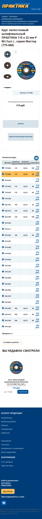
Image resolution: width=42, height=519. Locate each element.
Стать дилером (7, 462)
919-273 (8, 272)
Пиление (4, 425)
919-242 (8, 326)
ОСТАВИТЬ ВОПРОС (11, 342)
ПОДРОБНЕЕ (22, 392)
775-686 (8, 174)
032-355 (8, 205)
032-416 (8, 314)
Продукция (13, 16)
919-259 (8, 266)
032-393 (8, 320)
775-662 (8, 186)
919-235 (8, 180)
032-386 (8, 217)
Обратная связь (7, 466)
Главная (5, 16)
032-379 (8, 211)
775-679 (8, 192)
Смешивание (6, 441)
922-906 (8, 278)
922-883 (8, 284)
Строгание (5, 445)
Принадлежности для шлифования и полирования (20, 21)
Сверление (5, 433)
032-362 (8, 235)
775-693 (8, 168)
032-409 (8, 308)
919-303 (8, 253)
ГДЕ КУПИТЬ (8, 491)
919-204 (8, 223)
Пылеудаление (6, 429)
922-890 (8, 290)
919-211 (8, 229)
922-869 (8, 302)
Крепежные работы (8, 421)
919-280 (8, 247)
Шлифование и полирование (12, 19)
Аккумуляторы (6, 418)
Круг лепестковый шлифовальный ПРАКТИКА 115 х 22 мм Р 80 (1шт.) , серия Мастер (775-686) (16, 383)
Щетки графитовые (8, 452)
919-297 (8, 241)
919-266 (8, 259)
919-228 (8, 198)
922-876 (8, 296)
